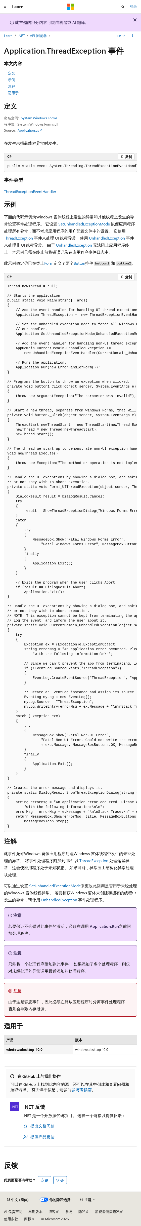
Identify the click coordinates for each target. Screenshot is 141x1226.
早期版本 (35, 1211)
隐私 (81, 1211)
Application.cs (28, 130)
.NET (21, 35)
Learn (8, 35)
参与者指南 (82, 1089)
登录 (133, 6)
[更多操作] (132, 36)
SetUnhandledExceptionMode (84, 223)
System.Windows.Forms (39, 118)
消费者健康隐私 (107, 1211)
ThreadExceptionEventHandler (30, 191)
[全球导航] (5, 6)
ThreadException (18, 238)
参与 (68, 1211)
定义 (11, 73)
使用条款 (11, 1218)
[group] (70, 166)
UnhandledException (107, 238)
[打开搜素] (123, 6)
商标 (27, 1218)
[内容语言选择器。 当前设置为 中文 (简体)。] (18, 1200)
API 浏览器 (38, 35)
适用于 (13, 92)
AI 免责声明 (13, 1211)
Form (49, 263)
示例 (11, 79)
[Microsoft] (70, 7)
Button (79, 263)
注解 (11, 86)
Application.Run (104, 926)
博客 (52, 1211)
